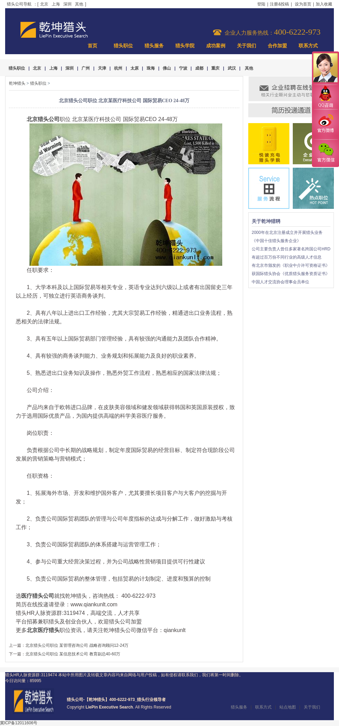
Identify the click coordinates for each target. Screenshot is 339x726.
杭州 (118, 68)
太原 (134, 68)
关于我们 (246, 45)
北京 (44, 4)
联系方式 (308, 45)
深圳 (67, 4)
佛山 (167, 68)
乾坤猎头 (17, 83)
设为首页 (303, 4)
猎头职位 (123, 45)
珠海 (151, 68)
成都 (199, 68)
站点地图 (287, 707)
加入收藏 (324, 4)
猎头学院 (184, 45)
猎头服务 (154, 45)
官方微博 (325, 124)
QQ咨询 (325, 97)
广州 (85, 68)
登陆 (261, 4)
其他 (79, 4)
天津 (102, 68)
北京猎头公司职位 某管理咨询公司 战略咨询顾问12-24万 (76, 645)
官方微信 (325, 153)
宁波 (183, 68)
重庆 (215, 68)
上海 (56, 4)
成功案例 (215, 45)
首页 (92, 45)
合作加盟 (277, 45)
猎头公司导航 (19, 4)
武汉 (232, 68)
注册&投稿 (279, 4)
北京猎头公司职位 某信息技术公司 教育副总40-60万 (72, 654)
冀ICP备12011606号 (18, 723)
